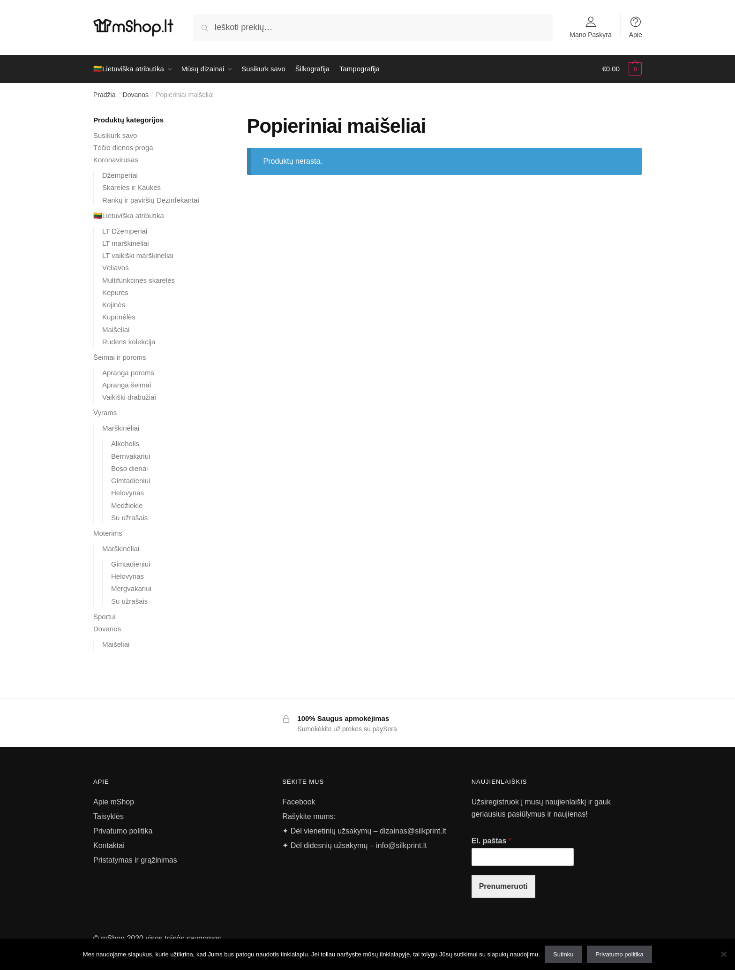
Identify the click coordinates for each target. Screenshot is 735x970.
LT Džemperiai (124, 231)
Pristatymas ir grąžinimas (135, 860)
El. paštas (491, 841)
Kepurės (115, 292)
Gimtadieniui (130, 481)
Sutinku (563, 954)
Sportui (104, 617)
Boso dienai (129, 468)
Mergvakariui (131, 588)
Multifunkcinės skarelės (138, 280)
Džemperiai (120, 175)
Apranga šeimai (126, 385)
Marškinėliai (120, 428)
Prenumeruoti (503, 886)
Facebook (298, 802)
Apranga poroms (128, 373)
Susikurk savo (115, 135)
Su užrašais (129, 518)
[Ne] (723, 954)
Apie (635, 34)
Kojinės (113, 305)
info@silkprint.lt (401, 845)
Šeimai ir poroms (119, 357)
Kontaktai (109, 845)
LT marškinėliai (125, 243)
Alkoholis (125, 443)
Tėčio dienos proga (123, 148)
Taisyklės (108, 816)
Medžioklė (127, 505)
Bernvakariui (130, 456)
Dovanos (136, 95)
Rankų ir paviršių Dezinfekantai (150, 200)
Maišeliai (115, 329)
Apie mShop (113, 802)
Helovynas (127, 493)
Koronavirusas (115, 160)
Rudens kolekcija (128, 342)
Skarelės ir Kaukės (131, 187)
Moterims (107, 533)
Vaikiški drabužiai (129, 397)
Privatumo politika (122, 831)
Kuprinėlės (118, 317)
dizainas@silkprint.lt (412, 831)
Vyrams (105, 413)
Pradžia (104, 95)
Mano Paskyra (590, 34)
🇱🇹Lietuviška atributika (128, 216)
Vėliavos (115, 268)
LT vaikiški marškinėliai (137, 255)
